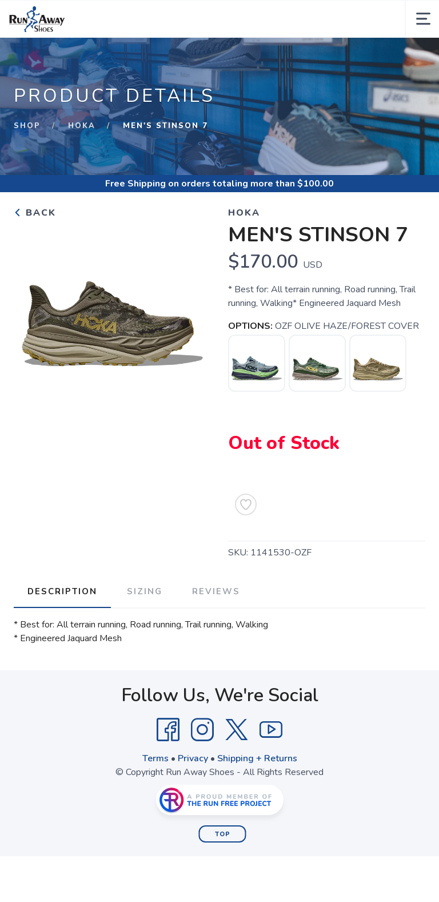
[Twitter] (237, 730)
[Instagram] (202, 730)
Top (222, 834)
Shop (27, 126)
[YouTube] (271, 730)
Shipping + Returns (257, 758)
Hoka (81, 126)
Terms (155, 758)
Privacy (193, 758)
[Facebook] (168, 730)
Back (35, 212)
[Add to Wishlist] (246, 504)
